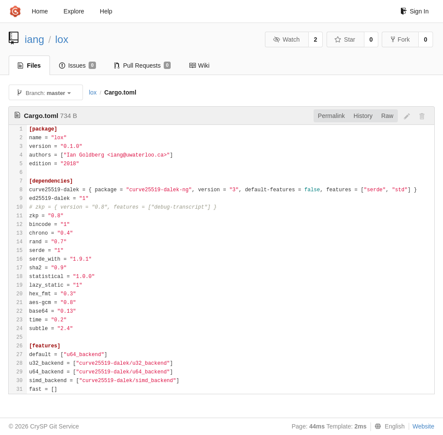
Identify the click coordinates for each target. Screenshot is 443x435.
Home (40, 11)
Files (29, 65)
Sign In (414, 11)
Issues (77, 65)
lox (61, 39)
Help (106, 11)
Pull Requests (142, 65)
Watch (286, 39)
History (363, 115)
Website (423, 426)
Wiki (199, 65)
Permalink (331, 115)
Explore (73, 11)
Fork (400, 39)
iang (34, 39)
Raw (387, 115)
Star (344, 39)
